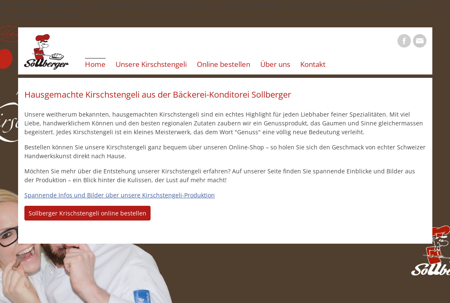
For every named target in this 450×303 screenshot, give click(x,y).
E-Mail (419, 41)
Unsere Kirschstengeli (151, 64)
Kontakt (313, 64)
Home (95, 64)
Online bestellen (223, 64)
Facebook (404, 41)
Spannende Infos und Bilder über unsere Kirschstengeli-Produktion (119, 195)
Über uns (275, 64)
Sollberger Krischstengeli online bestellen (87, 213)
